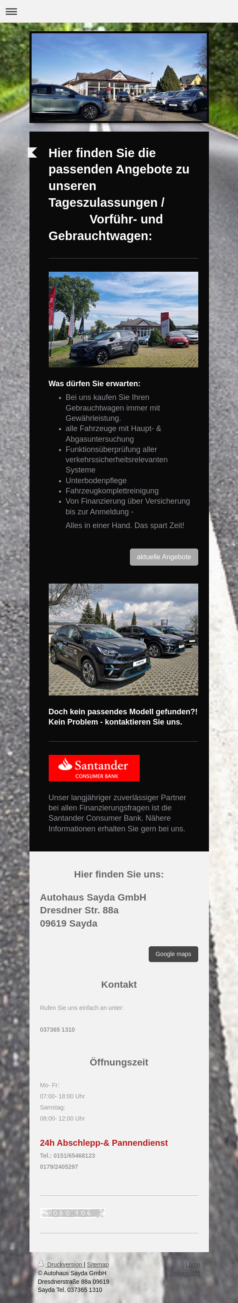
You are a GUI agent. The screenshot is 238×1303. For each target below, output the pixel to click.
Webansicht (184, 1273)
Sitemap (98, 1264)
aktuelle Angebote (164, 557)
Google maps (173, 954)
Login (192, 1264)
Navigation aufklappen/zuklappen (119, 11)
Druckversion (61, 1264)
